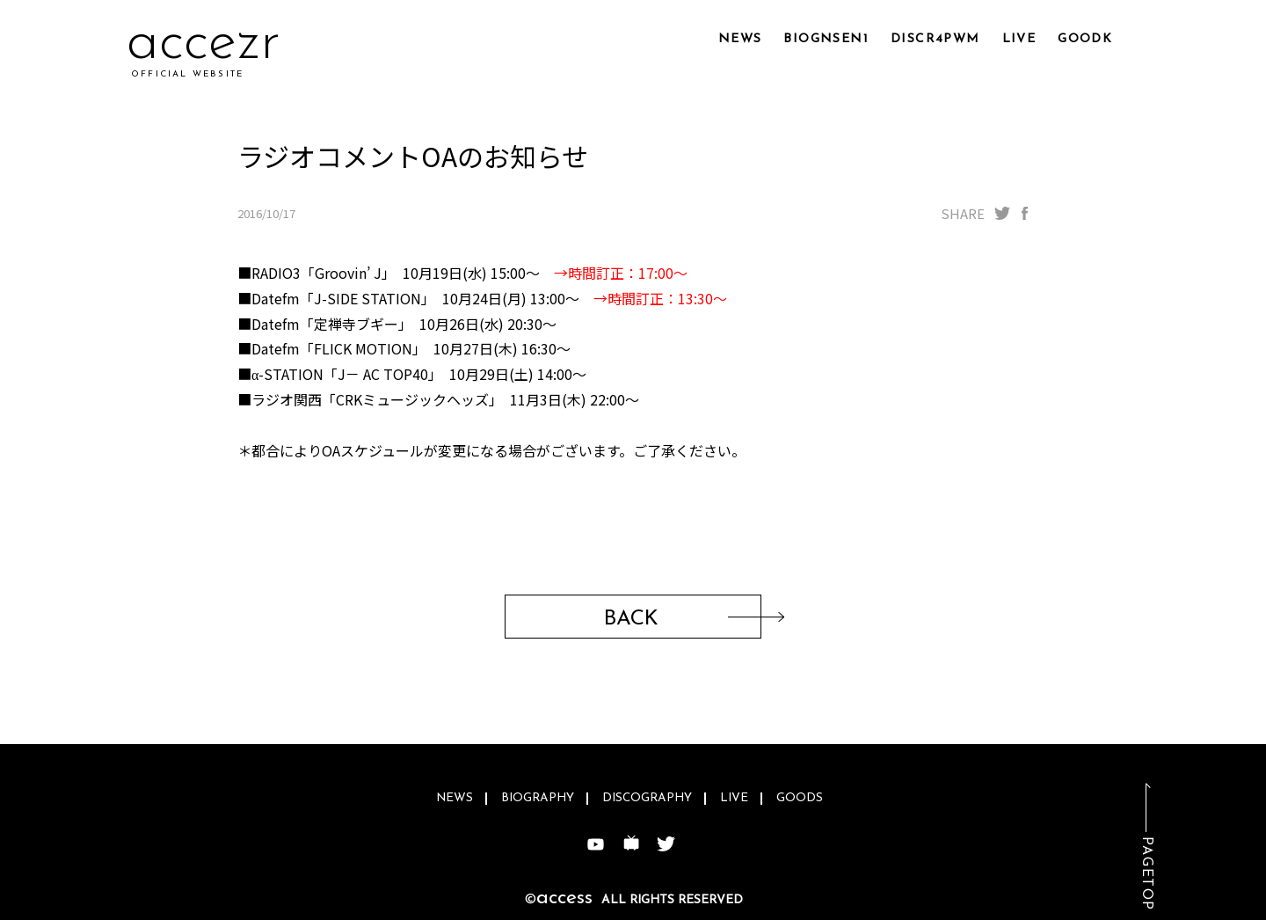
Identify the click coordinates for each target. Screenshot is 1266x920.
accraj (200, 43)
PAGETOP (1146, 873)
